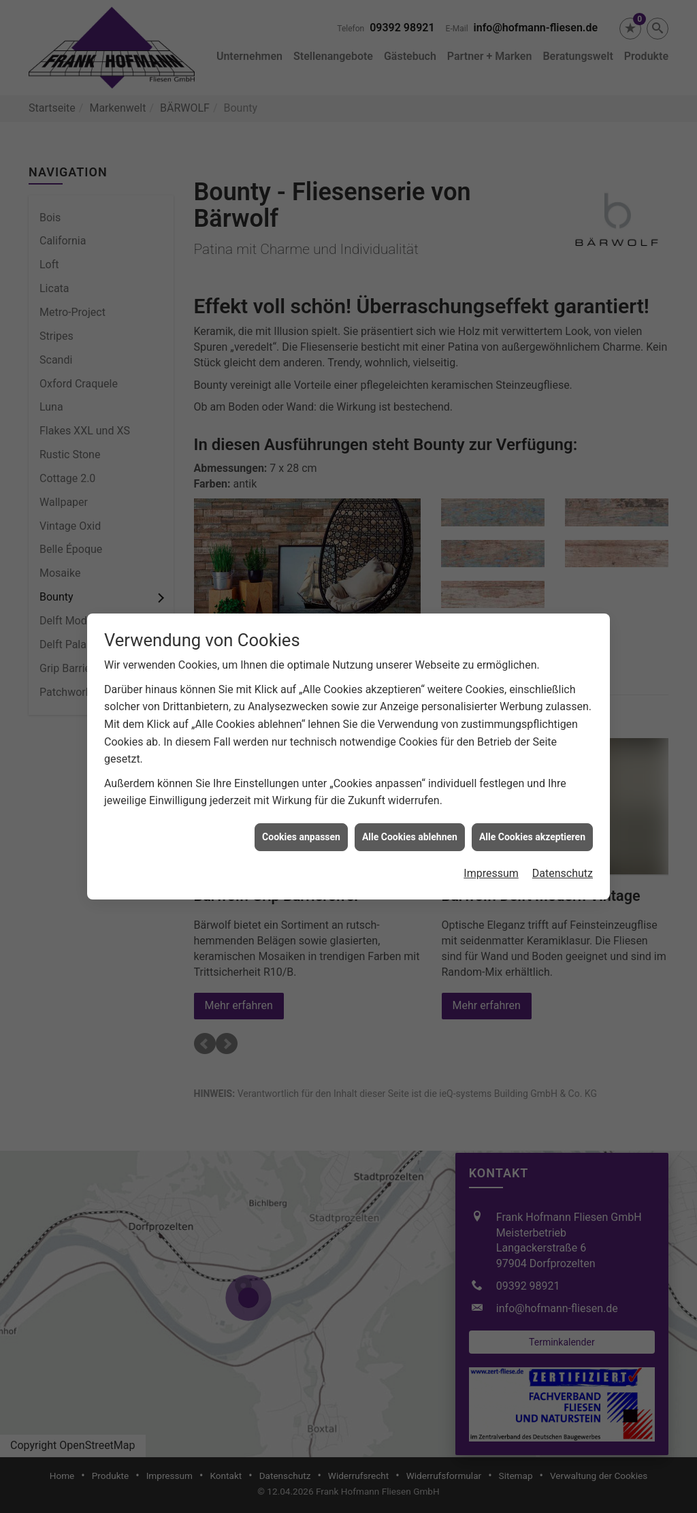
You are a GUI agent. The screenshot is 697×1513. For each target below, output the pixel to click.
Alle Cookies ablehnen (409, 832)
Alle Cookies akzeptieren (532, 832)
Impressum (491, 869)
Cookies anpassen (301, 832)
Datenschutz (562, 869)
